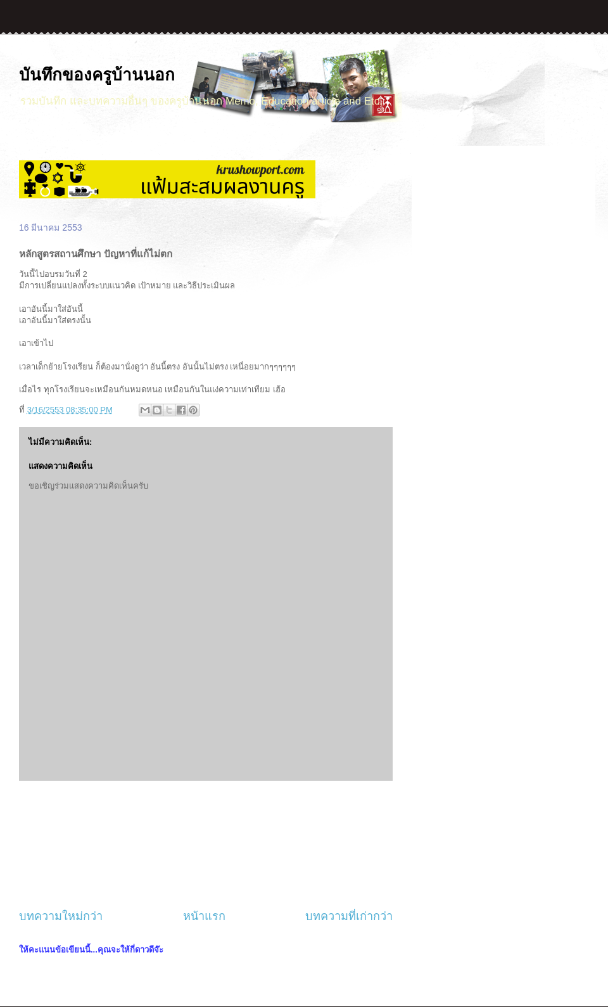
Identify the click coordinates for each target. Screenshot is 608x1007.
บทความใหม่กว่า (61, 916)
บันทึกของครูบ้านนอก (97, 74)
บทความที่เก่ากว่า (349, 916)
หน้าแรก (204, 916)
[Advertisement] (206, 844)
